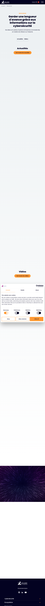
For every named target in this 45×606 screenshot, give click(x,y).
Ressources (9, 6)
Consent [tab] (8, 290)
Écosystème (9, 602)
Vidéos (26, 39)
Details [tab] (22, 290)
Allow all (36, 319)
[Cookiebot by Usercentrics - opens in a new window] (37, 286)
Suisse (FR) (35, 2)
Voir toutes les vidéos (22, 276)
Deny (8, 319)
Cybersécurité (9, 598)
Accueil (4, 6)
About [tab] (37, 290)
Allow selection (22, 319)
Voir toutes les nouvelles (23, 52)
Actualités (20, 39)
